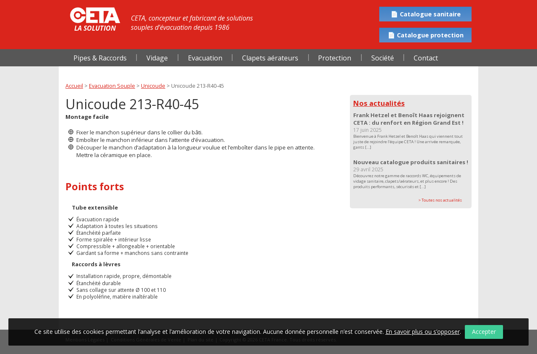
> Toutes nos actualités (440, 200)
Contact (426, 58)
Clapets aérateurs (270, 58)
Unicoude (153, 85)
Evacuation (205, 58)
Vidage (157, 58)
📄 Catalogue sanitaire (426, 14)
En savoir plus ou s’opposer (423, 332)
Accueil (74, 85)
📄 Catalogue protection (426, 35)
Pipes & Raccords (100, 58)
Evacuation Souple (112, 85)
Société (382, 58)
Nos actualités (379, 103)
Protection (334, 58)
